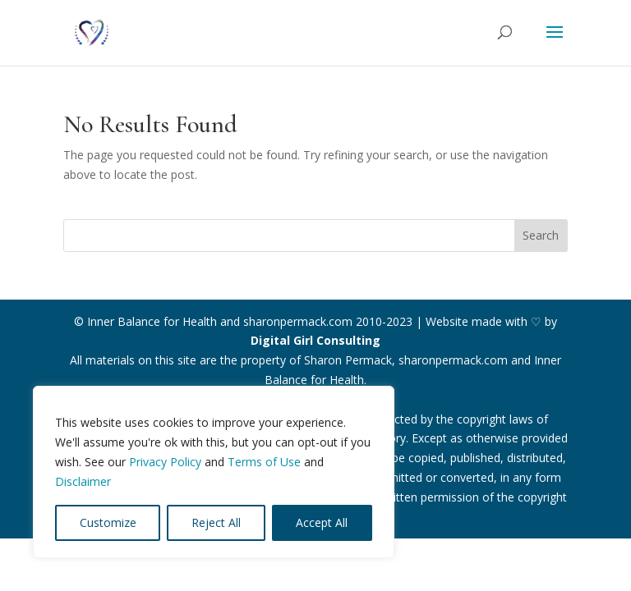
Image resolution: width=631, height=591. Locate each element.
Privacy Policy (165, 462)
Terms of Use (264, 462)
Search (541, 235)
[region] (213, 472)
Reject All (216, 522)
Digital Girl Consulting (315, 340)
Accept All (322, 522)
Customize (108, 522)
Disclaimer (83, 481)
